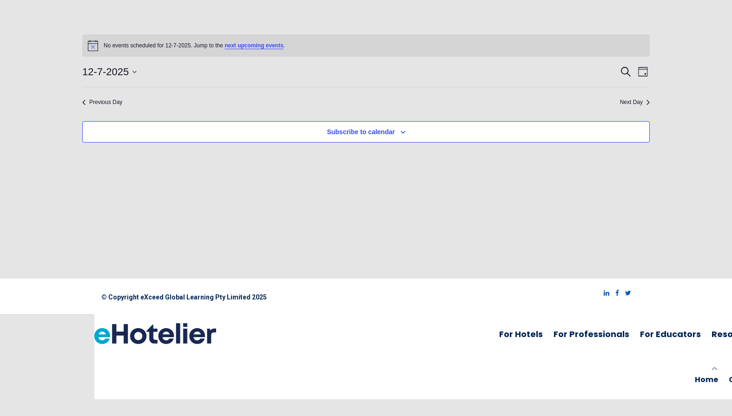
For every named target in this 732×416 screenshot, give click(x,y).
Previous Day (102, 102)
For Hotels (521, 334)
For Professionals (591, 334)
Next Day (635, 102)
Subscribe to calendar (361, 132)
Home (706, 379)
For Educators (670, 334)
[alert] (366, 45)
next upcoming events (254, 45)
